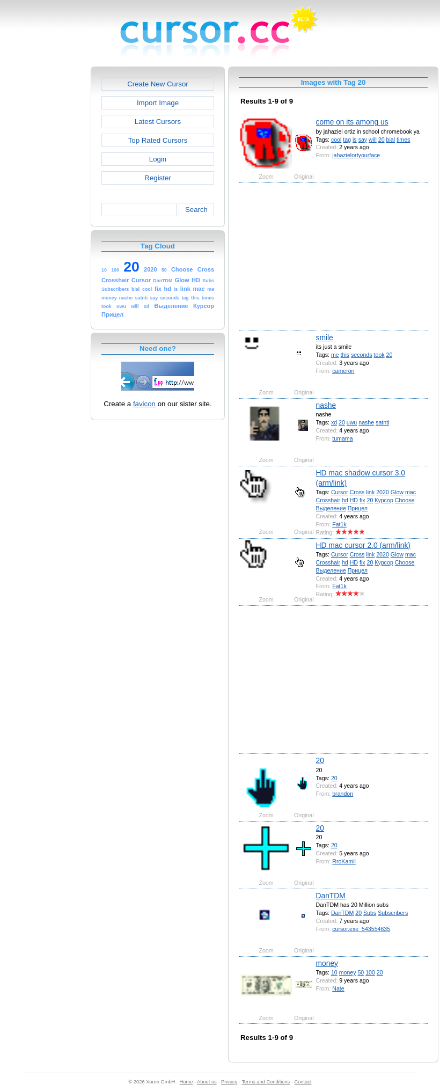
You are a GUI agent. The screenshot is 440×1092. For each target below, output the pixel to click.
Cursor (339, 492)
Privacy (229, 1081)
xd (334, 422)
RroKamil (344, 861)
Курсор (384, 500)
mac (410, 492)
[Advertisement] (44, 228)
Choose (405, 500)
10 (334, 972)
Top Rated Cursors (158, 140)
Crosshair (328, 500)
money (327, 963)
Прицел (358, 508)
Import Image (158, 103)
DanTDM (331, 895)
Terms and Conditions (265, 1081)
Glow (397, 492)
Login (157, 159)
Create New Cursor (157, 84)
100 (370, 972)
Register (157, 178)
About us (207, 1081)
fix (362, 500)
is (355, 139)
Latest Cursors (158, 122)
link (370, 492)
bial (390, 139)
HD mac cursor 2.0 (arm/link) (363, 545)
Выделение (331, 508)
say (363, 139)
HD (354, 500)
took (379, 354)
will (373, 139)
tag (347, 139)
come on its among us (352, 122)
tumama (342, 438)
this (345, 354)
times (403, 139)
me (335, 354)
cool (336, 139)
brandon (342, 793)
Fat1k (339, 524)
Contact (303, 1081)
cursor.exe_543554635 (361, 929)
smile (324, 337)
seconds (361, 354)
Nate (338, 988)
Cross (357, 492)
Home (186, 1081)
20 (381, 139)
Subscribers (393, 913)
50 (360, 972)
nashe (326, 405)
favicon (144, 404)
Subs (369, 913)
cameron (343, 371)
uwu (352, 422)
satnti (382, 422)
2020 (382, 492)
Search (196, 210)
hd (345, 500)
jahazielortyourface (356, 155)
